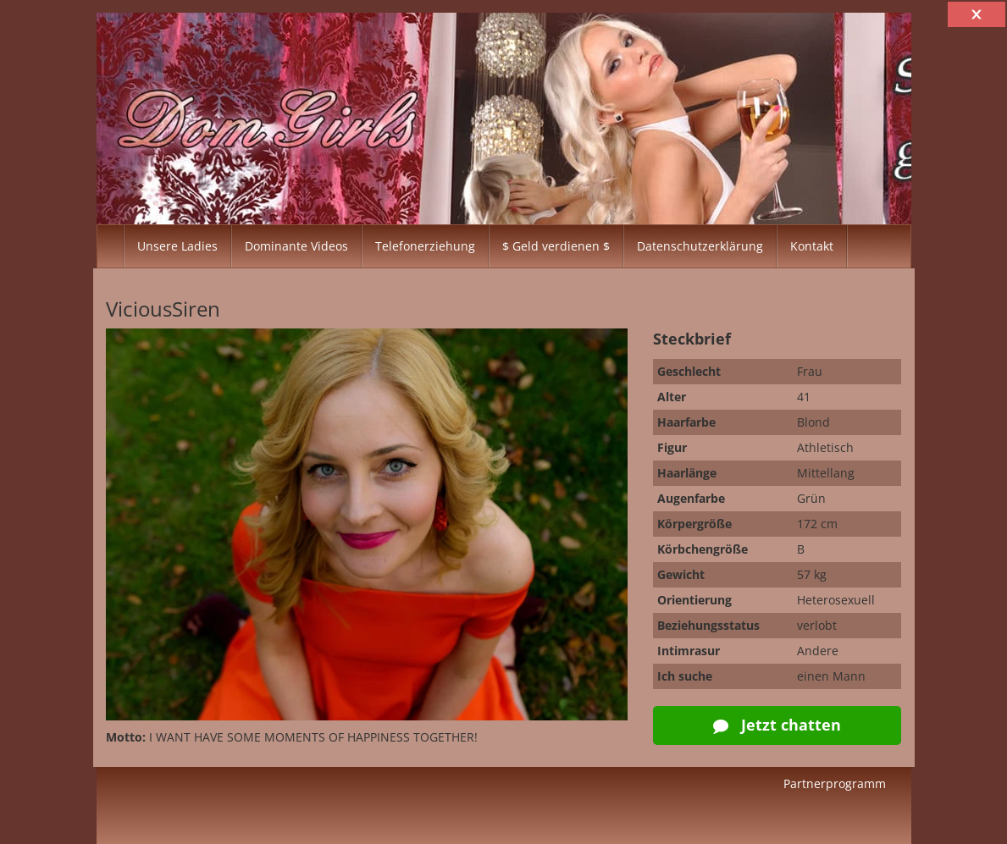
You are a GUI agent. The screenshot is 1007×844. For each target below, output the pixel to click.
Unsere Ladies (177, 246)
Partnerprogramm (834, 783)
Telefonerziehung (425, 246)
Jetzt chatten (777, 724)
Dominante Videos (296, 246)
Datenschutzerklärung (700, 246)
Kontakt (811, 246)
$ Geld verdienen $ (556, 246)
